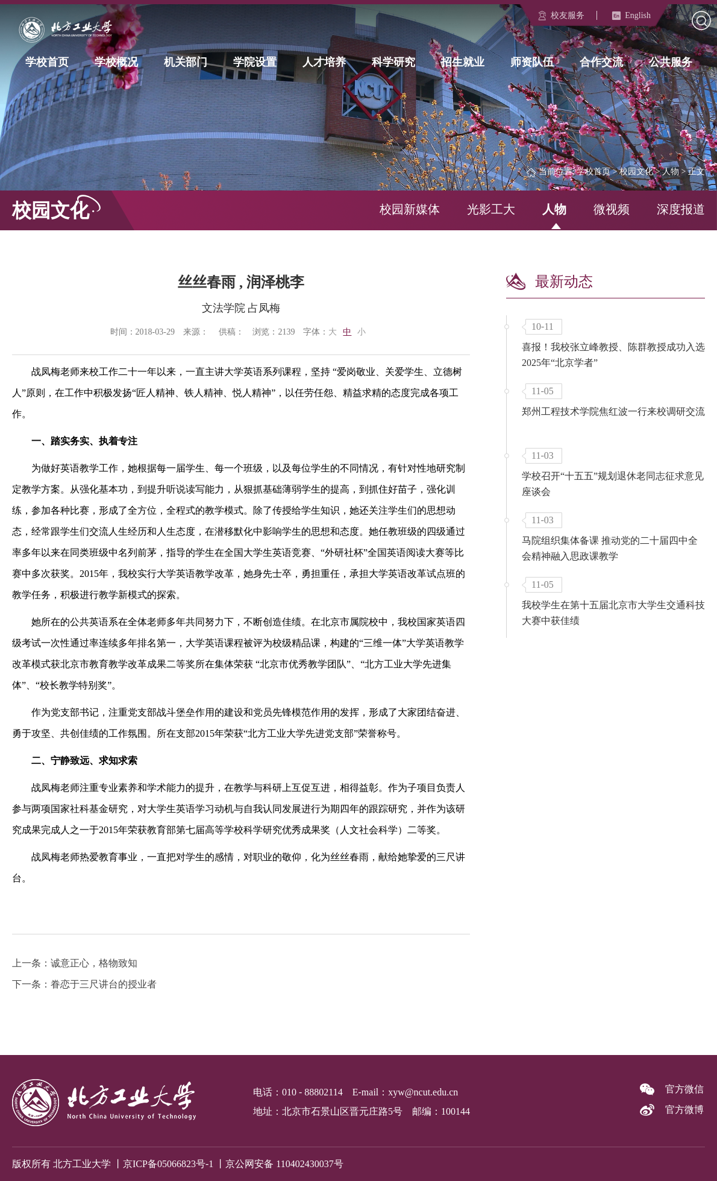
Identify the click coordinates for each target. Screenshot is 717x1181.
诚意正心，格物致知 (94, 963)
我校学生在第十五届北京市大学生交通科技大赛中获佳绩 (613, 613)
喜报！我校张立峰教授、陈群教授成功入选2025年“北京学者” (613, 355)
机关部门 (185, 61)
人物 (670, 171)
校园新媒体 (410, 209)
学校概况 (116, 61)
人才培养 (324, 61)
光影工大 (491, 209)
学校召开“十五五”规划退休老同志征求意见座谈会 (613, 484)
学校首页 (47, 61)
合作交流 (601, 61)
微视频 (611, 209)
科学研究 (393, 61)
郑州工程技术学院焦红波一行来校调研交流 (613, 411)
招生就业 (462, 61)
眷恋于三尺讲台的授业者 (104, 984)
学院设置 (255, 61)
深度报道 (681, 209)
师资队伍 (532, 61)
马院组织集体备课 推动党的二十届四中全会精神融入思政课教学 (610, 548)
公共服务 (670, 61)
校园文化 (636, 171)
